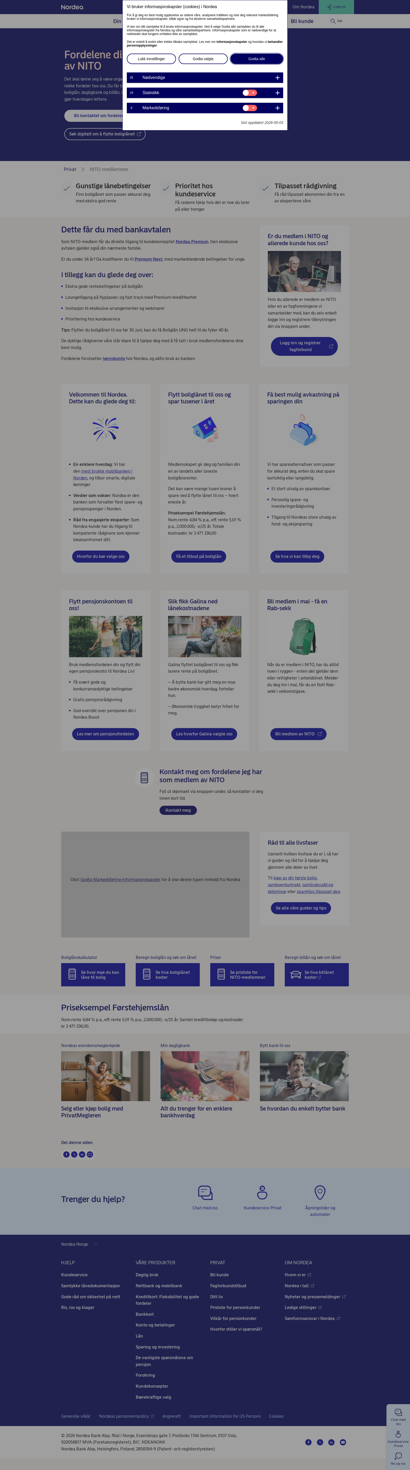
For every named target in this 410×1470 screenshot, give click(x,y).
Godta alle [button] (256, 59)
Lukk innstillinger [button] (151, 59)
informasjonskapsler (232, 42)
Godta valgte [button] (203, 59)
